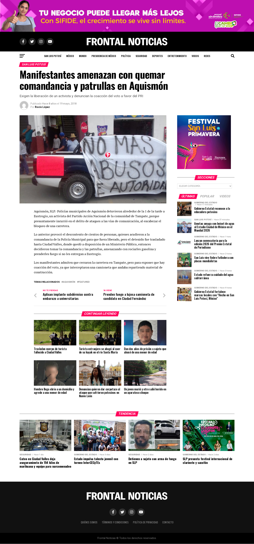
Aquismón (69, 282)
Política (126, 56)
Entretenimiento (177, 56)
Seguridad (141, 56)
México (70, 56)
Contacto (167, 522)
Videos (195, 56)
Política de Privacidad (145, 522)
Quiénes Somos (89, 522)
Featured (84, 282)
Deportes (157, 56)
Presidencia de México (104, 56)
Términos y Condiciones (115, 522)
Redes (207, 56)
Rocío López (42, 107)
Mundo (83, 56)
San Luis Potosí (52, 56)
